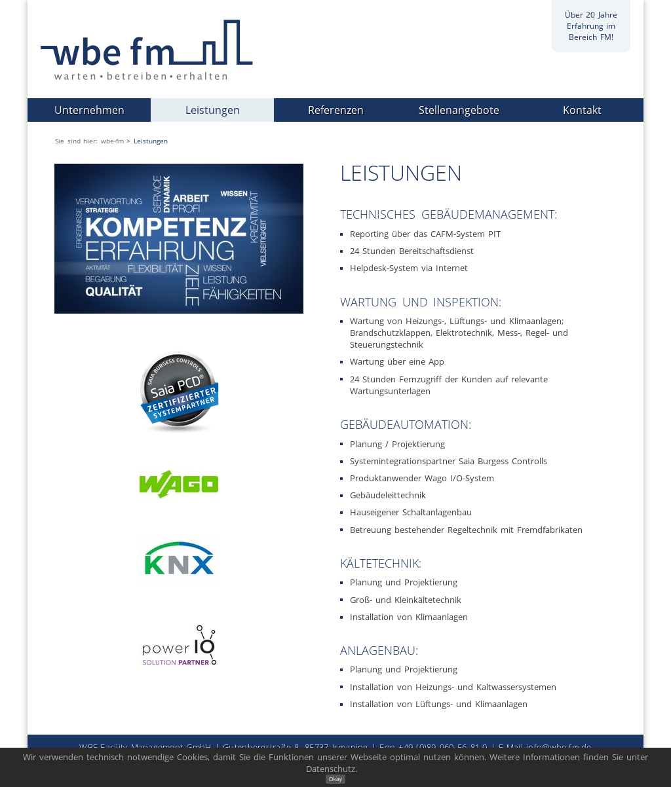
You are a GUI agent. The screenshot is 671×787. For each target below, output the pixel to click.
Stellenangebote (459, 110)
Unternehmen (89, 110)
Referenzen (336, 110)
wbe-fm (112, 140)
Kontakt (582, 110)
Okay (335, 779)
